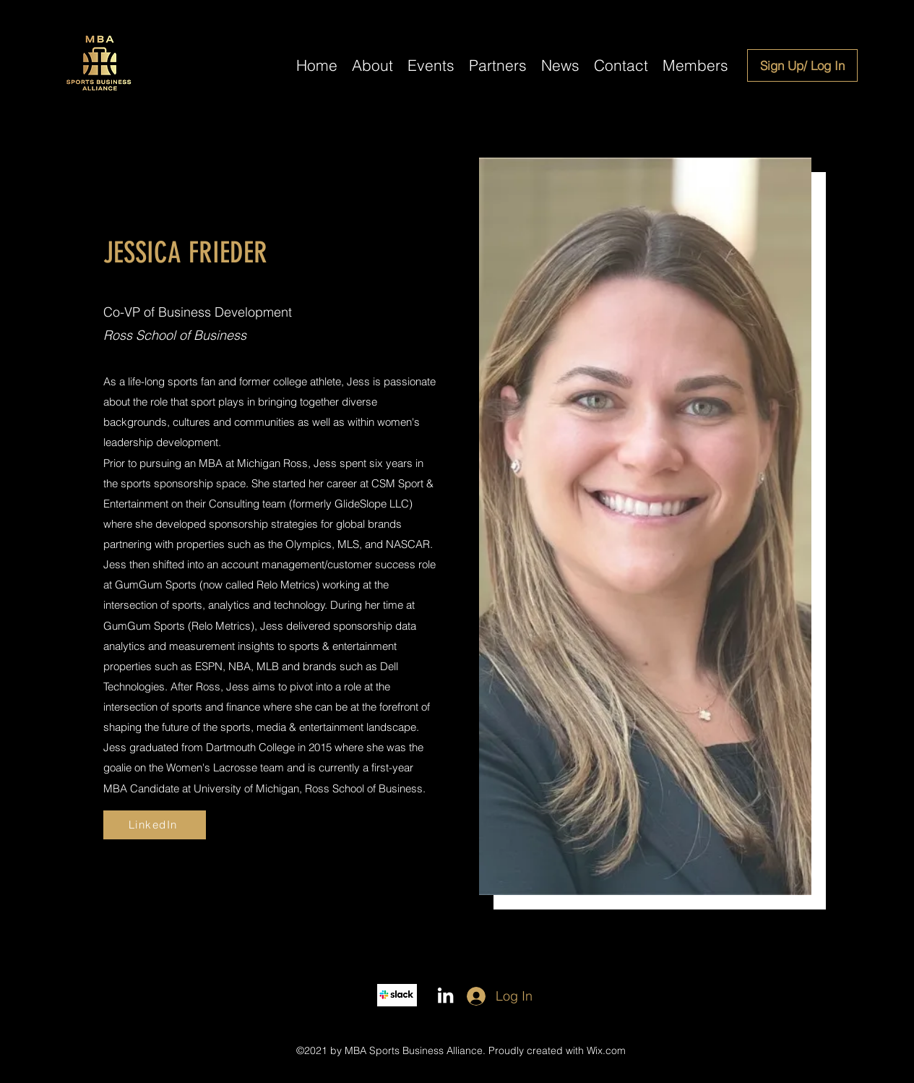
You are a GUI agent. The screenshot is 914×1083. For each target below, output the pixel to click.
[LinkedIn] (154, 824)
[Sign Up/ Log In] (802, 65)
